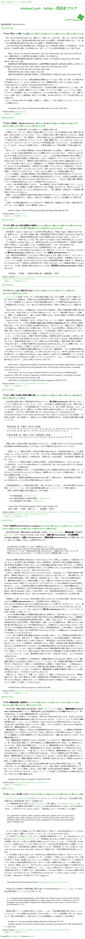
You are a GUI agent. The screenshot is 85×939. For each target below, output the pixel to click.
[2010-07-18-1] (65, 930)
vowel (74, 123)
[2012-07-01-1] (19, 514)
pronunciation (51, 34)
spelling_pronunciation (52, 228)
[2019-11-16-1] (65, 277)
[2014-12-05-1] (20, 383)
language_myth (20, 293)
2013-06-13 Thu (7, 220)
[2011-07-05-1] (54, 930)
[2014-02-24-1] (19, 279)
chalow (31, 936)
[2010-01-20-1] (16, 488)
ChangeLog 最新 (26, 2)
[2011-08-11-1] (10, 535)
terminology (73, 702)
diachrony (67, 225)
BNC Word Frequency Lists (68, 803)
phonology (41, 34)
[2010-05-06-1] (23, 798)
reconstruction (27, 126)
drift (14, 705)
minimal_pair (63, 34)
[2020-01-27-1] (31, 930)
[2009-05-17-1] (30, 496)
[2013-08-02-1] (65, 512)
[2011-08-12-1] (42, 782)
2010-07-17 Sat (7, 788)
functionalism (46, 526)
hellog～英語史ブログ (9, 2)
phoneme (49, 225)
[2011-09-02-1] (65, 691)
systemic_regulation (73, 526)
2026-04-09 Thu (7, 28)
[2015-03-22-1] (20, 782)
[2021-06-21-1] (20, 214)
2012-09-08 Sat (7, 285)
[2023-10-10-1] (20, 930)
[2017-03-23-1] (43, 512)
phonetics (32, 34)
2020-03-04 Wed (8, 118)
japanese (7, 398)
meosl (71, 290)
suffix (27, 228)
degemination (9, 293)
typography (16, 126)
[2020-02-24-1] (11, 130)
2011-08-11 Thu (7, 697)
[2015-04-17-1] (54, 512)
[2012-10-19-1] (8, 514)
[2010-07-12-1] (64, 889)
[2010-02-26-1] (21, 839)
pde (80, 395)
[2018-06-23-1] (20, 691)
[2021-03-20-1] (43, 277)
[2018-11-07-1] (8, 279)
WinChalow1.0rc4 (16, 936)
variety (71, 34)
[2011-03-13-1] (44, 771)
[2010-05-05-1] (11, 798)
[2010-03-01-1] (40, 803)
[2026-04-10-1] (20, 111)
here (5, 927)
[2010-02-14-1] (57, 488)
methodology (76, 225)
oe (46, 123)
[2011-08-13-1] (76, 691)
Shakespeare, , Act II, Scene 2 (54, 882)
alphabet (36, 794)
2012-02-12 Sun (7, 389)
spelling (51, 123)
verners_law (20, 609)
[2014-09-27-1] (54, 691)
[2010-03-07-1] (32, 839)
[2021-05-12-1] (31, 277)
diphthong (7, 126)
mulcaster (77, 794)
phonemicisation (18, 228)
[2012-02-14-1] (30, 514)
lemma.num (8, 806)
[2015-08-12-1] (31, 691)
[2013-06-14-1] (30, 279)
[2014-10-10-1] (43, 691)
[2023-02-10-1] (20, 277)
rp (25, 34)
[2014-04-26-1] (43, 383)
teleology (52, 528)
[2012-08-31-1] (11, 297)
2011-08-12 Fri (7, 520)
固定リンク (9, 114)
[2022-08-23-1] (20, 512)
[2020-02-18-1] (54, 277)
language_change (58, 526)
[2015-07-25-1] (43, 930)
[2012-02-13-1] (41, 514)
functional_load (42, 528)
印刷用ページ (20, 114)
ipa (76, 395)
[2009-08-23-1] (45, 498)
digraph (41, 123)
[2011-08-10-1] (55, 532)
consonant (79, 34)
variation (7, 228)
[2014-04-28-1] (31, 383)
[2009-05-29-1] (39, 501)
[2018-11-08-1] (76, 277)
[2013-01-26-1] (11, 260)
